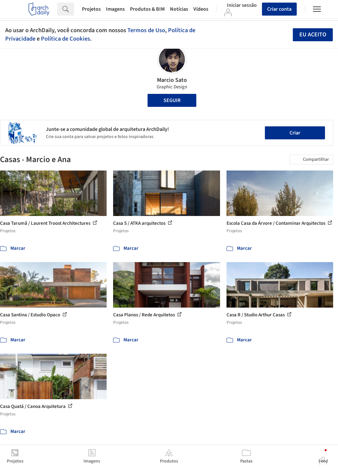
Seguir (171, 100)
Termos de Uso (146, 30)
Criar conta (279, 9)
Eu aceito (312, 35)
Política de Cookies (65, 38)
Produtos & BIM (147, 9)
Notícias (179, 9)
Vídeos (200, 9)
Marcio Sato (172, 80)
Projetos (91, 9)
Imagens (115, 9)
